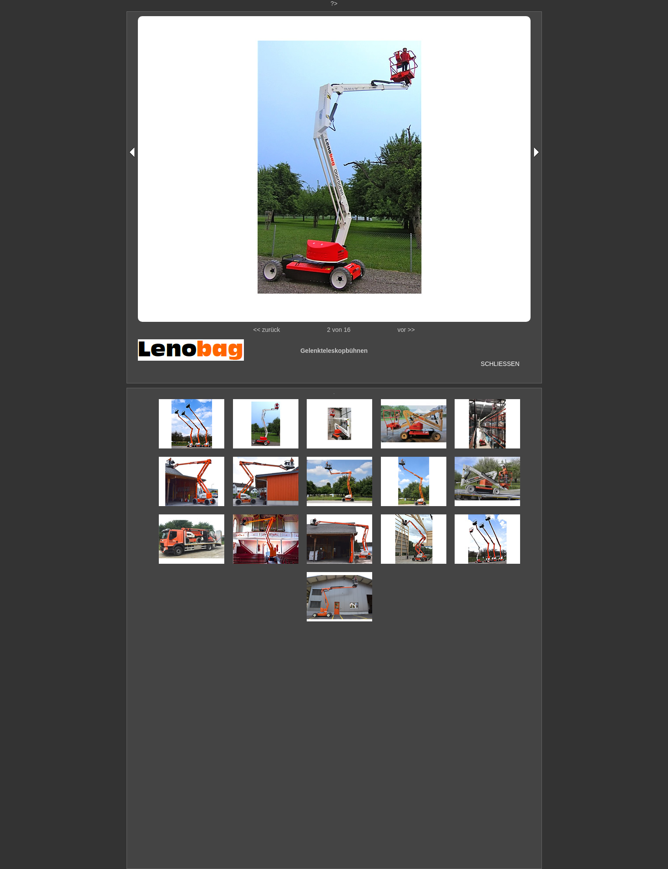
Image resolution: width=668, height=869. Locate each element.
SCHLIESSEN (500, 363)
